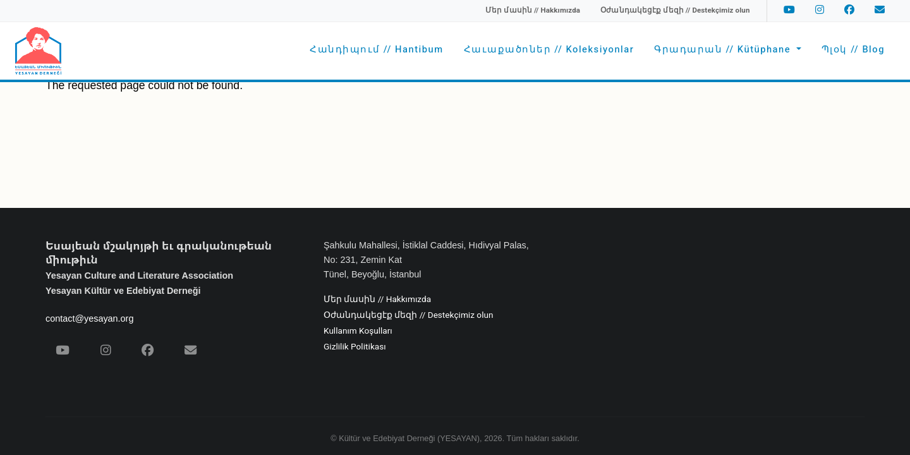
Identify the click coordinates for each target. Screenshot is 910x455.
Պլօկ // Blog (853, 49)
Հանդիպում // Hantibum (376, 49)
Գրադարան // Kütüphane (724, 49)
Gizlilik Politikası (355, 346)
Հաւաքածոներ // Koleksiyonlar (549, 49)
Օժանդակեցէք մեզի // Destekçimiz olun (408, 315)
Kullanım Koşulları (358, 331)
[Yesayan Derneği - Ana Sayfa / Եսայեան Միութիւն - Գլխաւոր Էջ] (38, 51)
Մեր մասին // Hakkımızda (377, 299)
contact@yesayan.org (89, 318)
